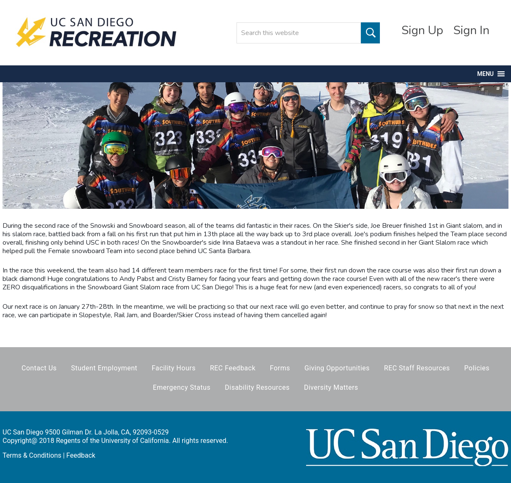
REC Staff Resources (417, 368)
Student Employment (104, 368)
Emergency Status (181, 387)
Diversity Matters (331, 387)
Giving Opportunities (337, 368)
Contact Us (39, 368)
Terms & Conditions (32, 455)
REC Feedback (233, 368)
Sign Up (422, 30)
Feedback (80, 455)
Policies (476, 368)
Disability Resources (257, 387)
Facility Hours (174, 368)
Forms (280, 368)
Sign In (471, 30)
